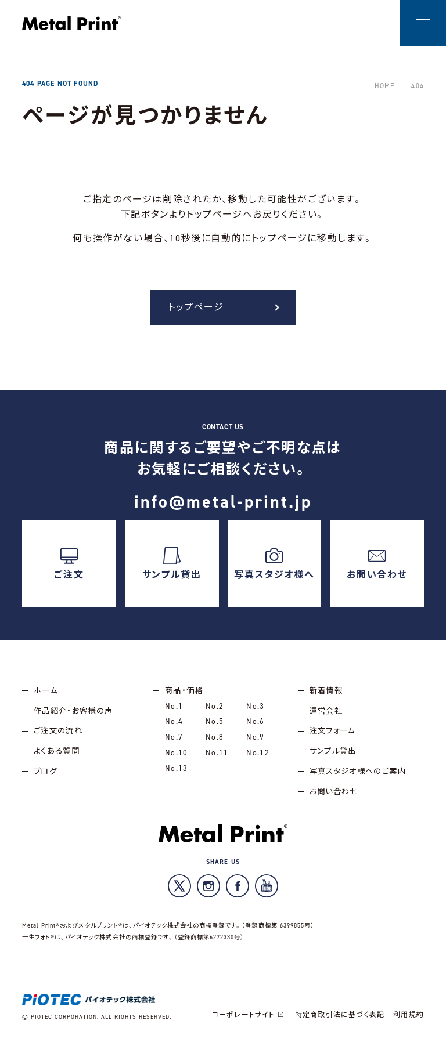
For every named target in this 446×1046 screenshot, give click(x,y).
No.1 (174, 706)
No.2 (215, 706)
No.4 (174, 721)
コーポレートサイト (248, 1015)
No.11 (217, 753)
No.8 (215, 737)
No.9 (255, 737)
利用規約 (408, 1015)
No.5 (215, 721)
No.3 (255, 706)
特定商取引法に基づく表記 (339, 1015)
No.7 (174, 737)
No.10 (176, 753)
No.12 (257, 753)
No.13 (176, 768)
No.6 (255, 721)
